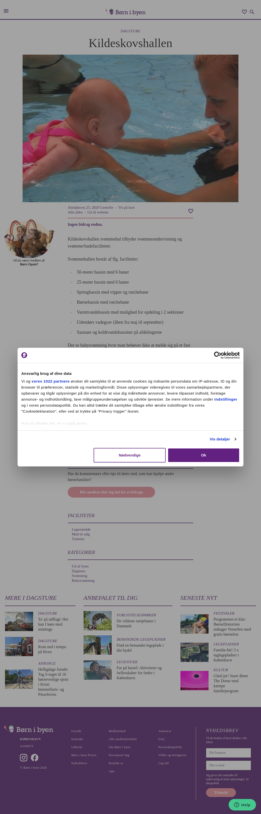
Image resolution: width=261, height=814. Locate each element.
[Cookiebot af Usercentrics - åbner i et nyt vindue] (218, 355)
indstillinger (225, 399)
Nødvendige (130, 455)
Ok (203, 455)
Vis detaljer (220, 439)
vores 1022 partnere (51, 381)
